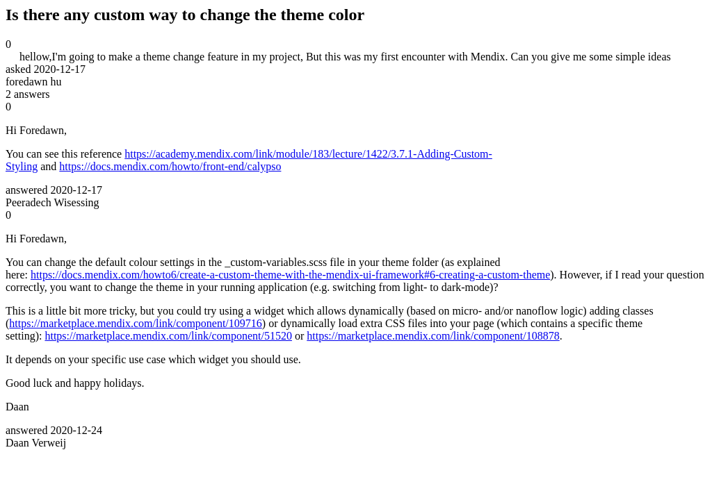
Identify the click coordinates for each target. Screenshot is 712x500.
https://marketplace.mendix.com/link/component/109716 (135, 323)
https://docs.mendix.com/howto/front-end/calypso (170, 166)
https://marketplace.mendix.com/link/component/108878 (433, 336)
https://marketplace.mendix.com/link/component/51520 (167, 336)
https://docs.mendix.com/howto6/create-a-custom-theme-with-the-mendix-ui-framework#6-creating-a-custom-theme (290, 275)
